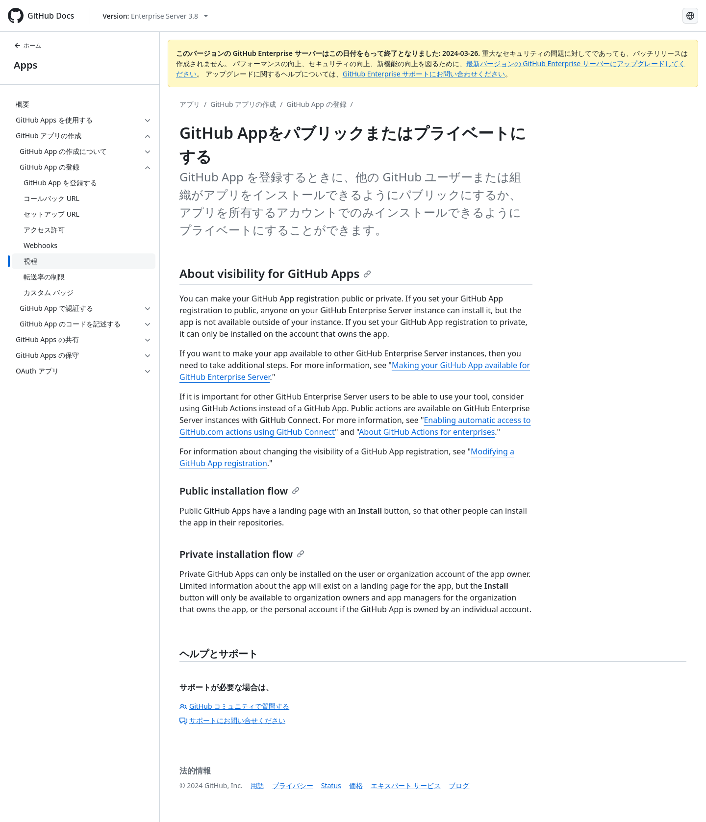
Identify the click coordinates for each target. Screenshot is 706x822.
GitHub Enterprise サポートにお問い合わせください (424, 73)
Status (331, 785)
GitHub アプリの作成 (243, 104)
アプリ (189, 104)
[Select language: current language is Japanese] (690, 16)
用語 (257, 785)
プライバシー (292, 785)
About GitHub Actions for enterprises (427, 431)
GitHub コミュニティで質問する (234, 706)
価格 (356, 785)
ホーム (27, 45)
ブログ (459, 785)
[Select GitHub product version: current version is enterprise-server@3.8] (155, 16)
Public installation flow (239, 491)
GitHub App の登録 (317, 104)
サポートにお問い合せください (232, 720)
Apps (25, 65)
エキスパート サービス (406, 785)
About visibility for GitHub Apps (275, 273)
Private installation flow (241, 554)
